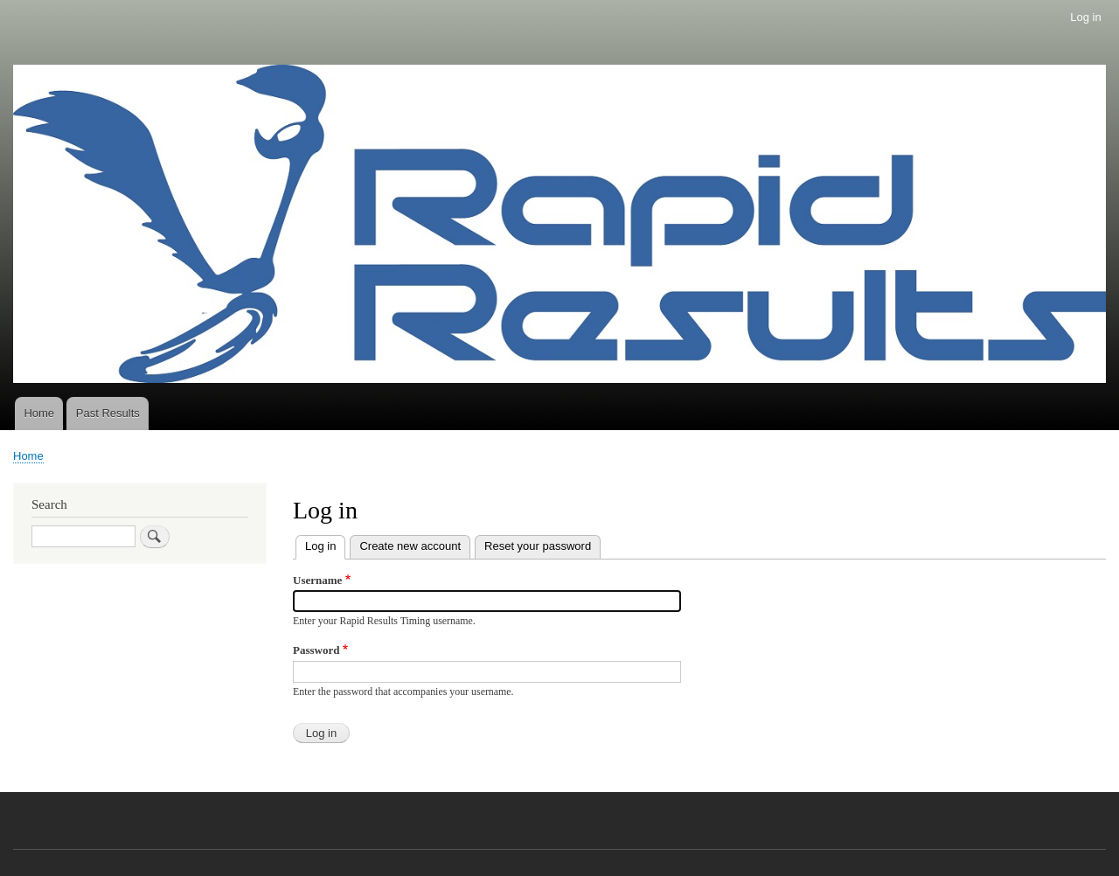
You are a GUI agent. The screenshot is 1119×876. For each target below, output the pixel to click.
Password (316, 650)
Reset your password (537, 546)
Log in (1085, 17)
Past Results (108, 413)
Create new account (410, 546)
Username (317, 580)
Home (39, 413)
